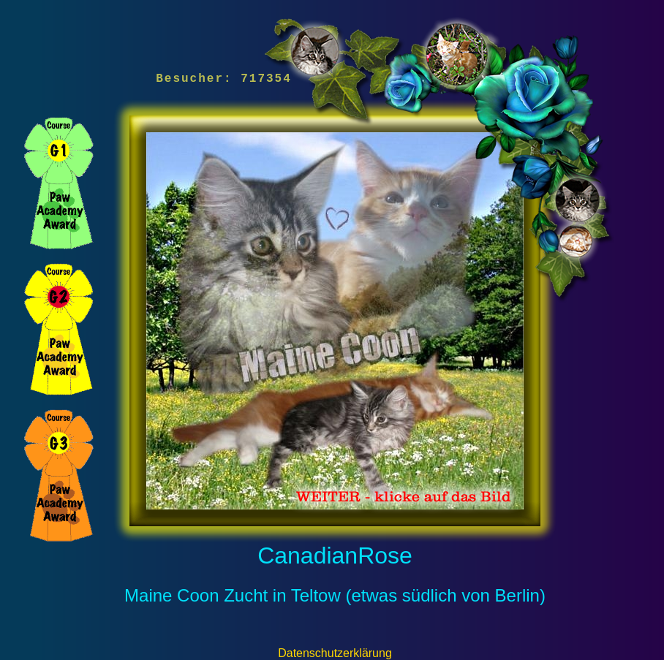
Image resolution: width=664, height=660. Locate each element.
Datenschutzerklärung (335, 653)
